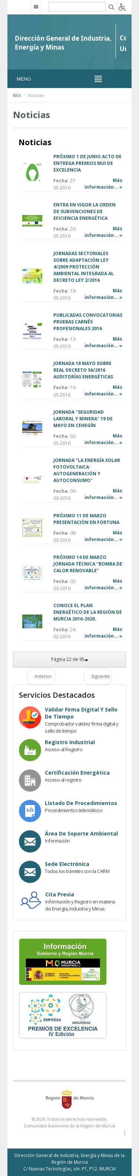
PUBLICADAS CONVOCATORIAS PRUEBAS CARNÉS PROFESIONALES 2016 (87, 322)
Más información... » (103, 183)
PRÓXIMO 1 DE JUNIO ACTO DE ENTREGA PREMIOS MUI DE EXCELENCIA (87, 163)
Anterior (43, 676)
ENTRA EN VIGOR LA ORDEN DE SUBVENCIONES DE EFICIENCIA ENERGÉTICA (84, 211)
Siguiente (100, 676)
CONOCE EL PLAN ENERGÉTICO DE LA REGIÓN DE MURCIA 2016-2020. (87, 612)
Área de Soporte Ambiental (81, 833)
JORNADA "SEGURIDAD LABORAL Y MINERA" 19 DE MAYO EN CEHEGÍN (83, 419)
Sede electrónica (67, 863)
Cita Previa (59, 894)
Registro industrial (70, 742)
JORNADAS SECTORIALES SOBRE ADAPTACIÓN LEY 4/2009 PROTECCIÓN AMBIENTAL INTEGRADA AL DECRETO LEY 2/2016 (83, 266)
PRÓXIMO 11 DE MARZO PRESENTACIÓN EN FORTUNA (86, 518)
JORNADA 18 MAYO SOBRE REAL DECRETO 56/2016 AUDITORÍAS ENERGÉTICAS (83, 370)
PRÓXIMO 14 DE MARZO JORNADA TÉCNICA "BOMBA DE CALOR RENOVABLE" (87, 564)
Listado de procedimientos (81, 803)
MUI (17, 95)
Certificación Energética (77, 772)
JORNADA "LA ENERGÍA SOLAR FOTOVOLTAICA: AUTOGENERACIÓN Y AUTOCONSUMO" (86, 470)
